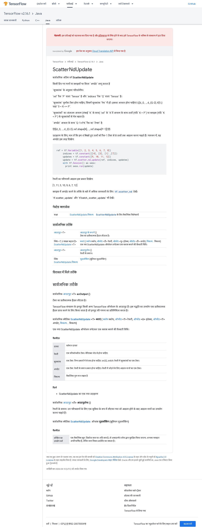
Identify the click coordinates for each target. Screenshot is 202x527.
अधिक (58, 20)
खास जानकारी (10, 20)
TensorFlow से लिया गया (135, 511)
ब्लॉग (48, 490)
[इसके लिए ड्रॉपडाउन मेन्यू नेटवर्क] (93, 4)
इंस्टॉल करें (41, 3)
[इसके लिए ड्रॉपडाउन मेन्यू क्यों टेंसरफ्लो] (133, 4)
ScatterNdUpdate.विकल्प (81, 214)
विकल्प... (150, 241)
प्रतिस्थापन (102, 35)
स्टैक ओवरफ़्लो (130, 500)
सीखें (54, 3)
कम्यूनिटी (104, 3)
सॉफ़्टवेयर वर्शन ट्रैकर (132, 490)
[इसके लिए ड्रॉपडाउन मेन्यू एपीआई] (77, 4)
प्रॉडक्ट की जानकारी (132, 495)
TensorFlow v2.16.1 (17, 14)
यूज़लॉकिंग (84, 259)
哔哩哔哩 (50, 505)
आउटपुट (57, 232)
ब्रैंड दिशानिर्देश (130, 505)
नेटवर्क (86, 3)
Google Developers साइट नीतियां (103, 460)
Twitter (49, 500)
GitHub (192, 3)
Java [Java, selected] (47, 20)
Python (26, 20)
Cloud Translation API (102, 51)
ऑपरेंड (100, 241)
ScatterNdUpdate (106, 214)
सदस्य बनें (188, 523)
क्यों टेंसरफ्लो (124, 3)
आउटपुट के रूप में (87, 232)
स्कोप (88, 241)
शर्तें (47, 524)
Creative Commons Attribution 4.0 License (114, 457)
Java (38, 14)
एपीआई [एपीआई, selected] (69, 3)
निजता (55, 524)
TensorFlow (58, 62)
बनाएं (82, 241)
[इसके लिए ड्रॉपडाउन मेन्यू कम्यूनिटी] (112, 4)
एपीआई (70, 62)
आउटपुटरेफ (85, 250)
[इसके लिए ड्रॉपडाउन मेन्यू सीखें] (60, 4)
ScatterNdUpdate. (81, 421)
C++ (37, 20)
